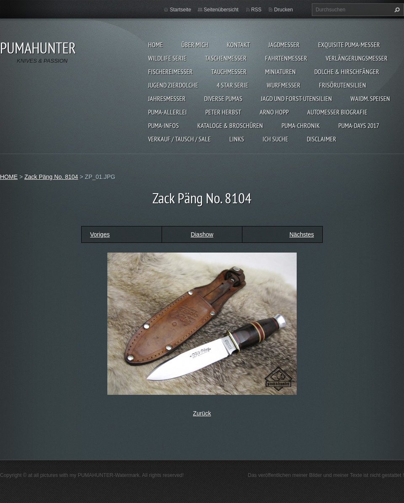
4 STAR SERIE (232, 85)
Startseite (180, 10)
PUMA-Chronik (301, 125)
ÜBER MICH (194, 44)
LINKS (236, 139)
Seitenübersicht (221, 10)
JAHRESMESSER (167, 98)
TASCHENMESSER (226, 58)
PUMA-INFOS (163, 125)
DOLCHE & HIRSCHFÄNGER (346, 71)
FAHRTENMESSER (286, 58)
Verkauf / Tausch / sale (179, 139)
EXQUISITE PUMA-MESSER (349, 44)
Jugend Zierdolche (173, 85)
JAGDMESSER (284, 44)
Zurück (202, 413)
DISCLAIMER (321, 139)
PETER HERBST (223, 112)
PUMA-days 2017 (358, 125)
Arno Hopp (274, 112)
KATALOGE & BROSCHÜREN (230, 125)
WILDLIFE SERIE (167, 58)
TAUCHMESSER (229, 71)
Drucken (283, 10)
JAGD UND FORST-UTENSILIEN (296, 98)
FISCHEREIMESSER (170, 71)
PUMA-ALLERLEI (167, 112)
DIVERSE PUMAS (223, 98)
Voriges (100, 234)
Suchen (396, 9)
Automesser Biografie (337, 112)
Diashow (202, 234)
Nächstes (302, 234)
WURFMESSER (283, 85)
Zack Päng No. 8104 (51, 176)
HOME (155, 44)
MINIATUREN (280, 71)
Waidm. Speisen (370, 98)
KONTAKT (238, 44)
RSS (256, 10)
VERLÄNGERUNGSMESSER (357, 58)
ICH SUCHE (275, 139)
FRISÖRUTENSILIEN (342, 85)
